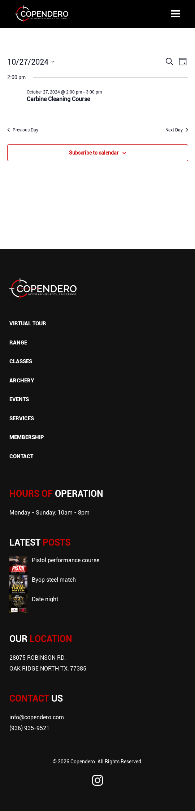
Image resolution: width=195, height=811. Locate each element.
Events (19, 399)
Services (21, 418)
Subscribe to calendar (93, 152)
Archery (21, 380)
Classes (20, 361)
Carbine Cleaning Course (58, 99)
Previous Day (22, 130)
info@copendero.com (36, 717)
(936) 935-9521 (29, 728)
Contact (21, 456)
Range (18, 342)
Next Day (176, 130)
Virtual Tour (27, 323)
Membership (26, 437)
